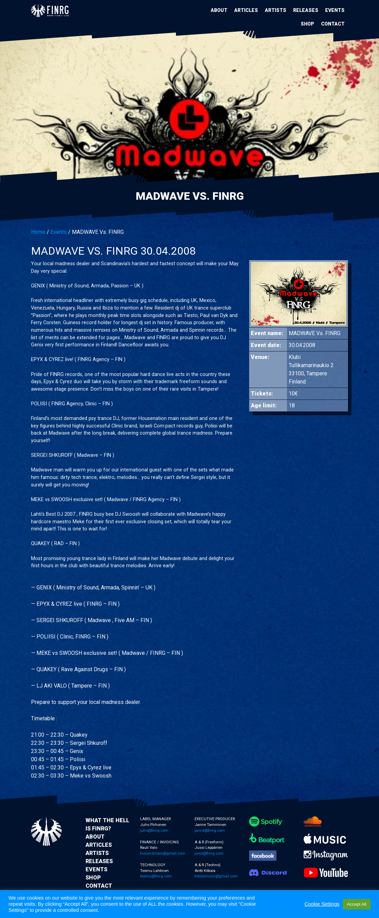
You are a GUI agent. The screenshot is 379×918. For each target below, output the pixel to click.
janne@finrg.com (210, 830)
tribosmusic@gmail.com (216, 876)
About (219, 10)
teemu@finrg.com (156, 876)
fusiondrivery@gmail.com (162, 853)
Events (335, 10)
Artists (275, 10)
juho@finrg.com (154, 830)
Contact (333, 24)
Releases (305, 10)
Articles (246, 10)
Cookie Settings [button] (321, 904)
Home (38, 232)
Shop (307, 24)
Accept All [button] (356, 904)
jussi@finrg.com (209, 853)
